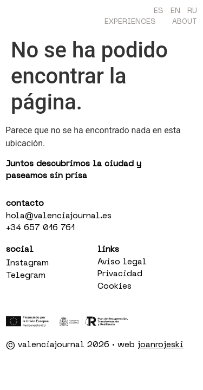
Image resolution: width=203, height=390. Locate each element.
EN (175, 11)
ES (158, 11)
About (184, 21)
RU (192, 11)
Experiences (130, 21)
